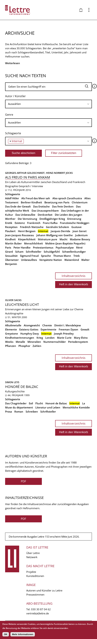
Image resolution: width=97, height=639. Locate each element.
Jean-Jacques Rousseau (19, 235)
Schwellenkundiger (74, 251)
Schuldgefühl (52, 251)
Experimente (48, 329)
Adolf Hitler (12, 198)
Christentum (79, 202)
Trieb (76, 255)
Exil (31, 403)
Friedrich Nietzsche (32, 227)
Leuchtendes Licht (22, 304)
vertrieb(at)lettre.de (37, 613)
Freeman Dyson (68, 329)
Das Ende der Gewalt (18, 206)
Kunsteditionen (35, 576)
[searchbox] (48, 103)
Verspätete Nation (50, 260)
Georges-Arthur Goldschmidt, (25, 172)
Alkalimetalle (13, 325)
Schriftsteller (33, 251)
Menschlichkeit (33, 243)
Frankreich (33, 223)
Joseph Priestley (64, 333)
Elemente (11, 329)
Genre (9, 114)
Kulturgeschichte (15, 391)
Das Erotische (41, 206)
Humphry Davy (29, 333)
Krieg (40, 337)
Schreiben (32, 411)
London (50, 337)
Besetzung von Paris (56, 202)
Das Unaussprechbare (45, 210)
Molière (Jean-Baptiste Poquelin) (65, 243)
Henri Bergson (27, 231)
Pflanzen (10, 346)
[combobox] (48, 104)
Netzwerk (31, 557)
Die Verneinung (27, 218)
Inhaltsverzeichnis (73, 276)
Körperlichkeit (27, 239)
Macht (63, 239)
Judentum (81, 235)
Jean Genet (80, 231)
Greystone (11, 333)
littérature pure (47, 239)
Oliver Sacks (13, 300)
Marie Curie (64, 337)
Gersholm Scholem (57, 227)
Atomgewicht (32, 325)
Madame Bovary (80, 239)
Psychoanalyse (65, 247)
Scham (19, 251)
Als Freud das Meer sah (35, 198)
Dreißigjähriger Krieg (52, 218)
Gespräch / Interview (31, 186)
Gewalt (85, 329)
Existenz (20, 223)
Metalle (20, 341)
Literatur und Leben (47, 407)
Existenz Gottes (28, 329)
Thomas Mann (62, 255)
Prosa (8, 411)
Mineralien (34, 341)
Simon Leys (12, 382)
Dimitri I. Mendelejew (67, 325)
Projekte (31, 571)
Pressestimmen (35, 594)
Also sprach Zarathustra (67, 198)
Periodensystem (78, 341)
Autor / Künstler (15, 96)
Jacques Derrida (60, 231)
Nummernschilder (54, 341)
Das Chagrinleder (15, 403)
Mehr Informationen (22, 634)
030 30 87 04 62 (41, 609)
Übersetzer (12, 260)
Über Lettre (33, 553)
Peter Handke (22, 247)
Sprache (46, 255)
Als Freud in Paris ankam (27, 177)
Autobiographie (14, 313)
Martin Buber (13, 243)
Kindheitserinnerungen (19, 337)
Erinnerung (74, 218)
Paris (8, 247)
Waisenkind (71, 260)
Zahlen (37, 346)
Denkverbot (45, 214)
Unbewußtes (29, 260)
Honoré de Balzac (21, 386)
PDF (23, 481)
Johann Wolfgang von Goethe (54, 235)
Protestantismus (43, 247)
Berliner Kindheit (31, 202)
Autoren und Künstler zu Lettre (44, 590)
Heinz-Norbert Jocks (59, 172)
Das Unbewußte (25, 214)
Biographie (11, 186)
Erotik (8, 223)
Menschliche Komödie (76, 407)
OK (5, 634)
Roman (18, 411)
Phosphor (24, 346)
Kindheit (10, 239)
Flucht (39, 403)
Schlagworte (13, 133)
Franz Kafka (50, 223)
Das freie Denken (63, 206)
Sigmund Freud (29, 255)
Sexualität (11, 255)
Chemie (47, 325)
